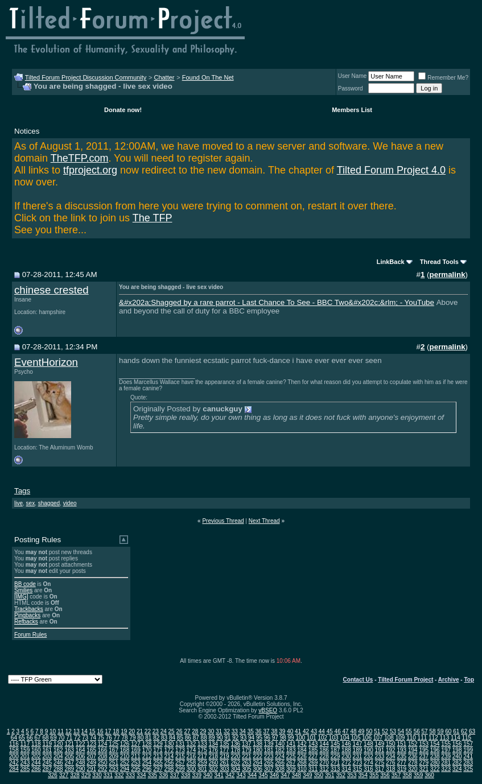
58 (432, 731)
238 (435, 756)
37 (266, 731)
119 (47, 744)
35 (251, 731)
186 (324, 750)
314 (346, 769)
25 (171, 731)
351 (330, 775)
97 (275, 738)
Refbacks (26, 621)
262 (235, 763)
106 (367, 738)
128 (147, 744)
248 (80, 763)
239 (446, 756)
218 (213, 756)
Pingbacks (27, 615)
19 (124, 731)
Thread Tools (439, 261)
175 (202, 750)
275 (380, 763)
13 (76, 731)
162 (58, 750)
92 (235, 738)
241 (468, 756)
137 (247, 744)
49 (361, 731)
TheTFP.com (80, 158)
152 (413, 744)
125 (113, 744)
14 (84, 731)
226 (302, 756)
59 (440, 731)
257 (180, 763)
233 (380, 756)
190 (368, 750)
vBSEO (267, 710)
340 (208, 775)
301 (202, 769)
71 (69, 738)
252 (125, 763)
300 (191, 769)
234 (391, 756)
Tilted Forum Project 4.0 (391, 170)
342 (230, 775)
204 (58, 756)
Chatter (164, 77)
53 (393, 731)
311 (313, 769)
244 (36, 763)
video (70, 503)
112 (433, 738)
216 (191, 756)
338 (186, 775)
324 (457, 769)
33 (235, 731)
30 (211, 731)
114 (455, 738)
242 (14, 763)
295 (136, 769)
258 (191, 763)
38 (274, 731)
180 (257, 750)
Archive (448, 679)
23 (156, 731)
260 (213, 763)
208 (103, 756)
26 (179, 731)
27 (187, 731)
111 (422, 738)
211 (136, 756)
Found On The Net (208, 77)
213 (158, 756)
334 (141, 775)
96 (267, 738)
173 (180, 750)
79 (132, 738)
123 (91, 744)
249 (91, 763)
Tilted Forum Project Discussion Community (86, 77)
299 (180, 769)
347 (285, 775)
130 (169, 744)
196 (435, 750)
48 (353, 731)
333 (130, 775)
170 (147, 750)
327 (64, 775)
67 (38, 738)
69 (53, 738)
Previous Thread (223, 521)
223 (269, 756)
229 (335, 756)
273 (357, 763)
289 (69, 769)
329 (86, 775)
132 (191, 744)
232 (368, 756)
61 (456, 731)
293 (113, 769)
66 (30, 738)
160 (36, 750)
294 (125, 769)
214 (169, 756)
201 (25, 756)
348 (297, 775)
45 (330, 731)
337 (174, 775)
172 (169, 750)
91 (227, 738)
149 (380, 744)
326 (52, 775)
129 (158, 744)
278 (413, 763)
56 (417, 731)
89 (211, 738)
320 (413, 769)
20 (132, 731)
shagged (49, 503)
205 (69, 756)
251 (113, 763)
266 (280, 763)
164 (80, 750)
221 (247, 756)
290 (80, 769)
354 (363, 775)
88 (204, 738)
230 (346, 756)
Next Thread (264, 521)
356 (385, 775)
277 (401, 763)
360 (429, 775)
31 (219, 731)
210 (125, 756)
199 (468, 750)
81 (148, 738)
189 (357, 750)
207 (91, 756)
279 (424, 763)
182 (280, 750)
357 (396, 775)
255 (158, 763)
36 (259, 731)
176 (213, 750)
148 (368, 744)
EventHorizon (46, 362)
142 (302, 744)
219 (224, 756)
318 (391, 769)
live (18, 503)
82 (156, 738)
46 (338, 731)
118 (36, 744)
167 (113, 750)
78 (125, 738)
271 (335, 763)
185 (313, 750)
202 (36, 756)
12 (68, 731)
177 (224, 750)
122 (80, 744)
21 (140, 731)
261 (224, 763)
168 (125, 750)
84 (172, 738)
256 (169, 763)
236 (413, 756)
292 (103, 769)
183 (291, 750)
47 (346, 731)
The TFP (152, 218)
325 (468, 769)
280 (435, 763)
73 (85, 738)
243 (25, 763)
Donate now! (123, 109)
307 (269, 769)
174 (191, 750)
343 (241, 775)
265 (269, 763)
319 (401, 769)
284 (14, 769)
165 (91, 750)
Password (350, 88)
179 (247, 750)
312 (324, 769)
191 (380, 750)
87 (196, 738)
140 (280, 744)
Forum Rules (30, 635)
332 (119, 775)
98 (283, 738)
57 (425, 731)
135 (224, 744)
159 (25, 750)
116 (14, 744)
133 (202, 744)
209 (113, 756)
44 (322, 731)
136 (235, 744)
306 (257, 769)
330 (97, 775)
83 (164, 738)
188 (346, 750)
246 (58, 763)
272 (346, 763)
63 (472, 731)
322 (435, 769)
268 (302, 763)
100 (300, 738)
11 (60, 731)
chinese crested (51, 290)
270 (324, 763)
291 (91, 769)
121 (69, 744)
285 (25, 769)
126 (125, 744)
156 (457, 744)
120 (58, 744)
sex (30, 503)
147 (357, 744)
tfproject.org (90, 170)
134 (213, 744)
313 (335, 769)
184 (302, 750)
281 (446, 763)
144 (324, 744)
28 (195, 731)
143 (313, 744)
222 (257, 756)
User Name (352, 76)
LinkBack (391, 261)
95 (259, 738)
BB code (25, 584)
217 (202, 756)
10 (53, 731)
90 (219, 738)
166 (103, 750)
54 (401, 731)
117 (25, 744)
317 (380, 769)
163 (69, 750)
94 (251, 738)
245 (47, 763)
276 (391, 763)
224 (280, 756)
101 (311, 738)
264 (257, 763)
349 (307, 775)
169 (136, 750)
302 (213, 769)
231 (357, 756)
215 (180, 756)
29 (203, 731)
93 (243, 738)
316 (368, 769)
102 (322, 738)
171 (158, 750)
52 (385, 731)
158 (14, 750)
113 (445, 738)
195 (424, 750)
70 (61, 738)
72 (77, 738)
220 (235, 756)
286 (36, 769)
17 (108, 731)
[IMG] (21, 596)
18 (116, 731)
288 (58, 769)
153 (424, 744)
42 (306, 731)
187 (335, 750)
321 (424, 769)
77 (117, 738)
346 (274, 775)
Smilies (23, 590)
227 (313, 756)
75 (101, 738)
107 (378, 738)
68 (45, 738)
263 (247, 763)
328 (75, 775)
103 (334, 738)
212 (147, 756)
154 (435, 744)
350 (318, 775)
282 (457, 763)
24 (163, 731)
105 (356, 738)
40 (290, 731)
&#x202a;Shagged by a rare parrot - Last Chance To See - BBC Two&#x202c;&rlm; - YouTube (276, 302)
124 (103, 744)
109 (400, 738)
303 (224, 769)
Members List (352, 109)
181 (269, 750)
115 (466, 738)
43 (314, 731)
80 (140, 738)
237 (424, 756)
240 (457, 756)
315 (357, 769)
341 (219, 775)
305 (247, 769)
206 (80, 756)
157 (468, 744)
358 (407, 775)
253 (136, 763)
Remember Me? (443, 78)
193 (401, 750)
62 (464, 731)
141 (291, 744)
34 (243, 731)
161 (47, 750)
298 (169, 769)
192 (391, 750)
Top (469, 679)
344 (252, 775)
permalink (447, 274)
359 (418, 775)
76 (109, 738)
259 (202, 763)
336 (163, 775)
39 (282, 731)
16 (100, 731)
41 (298, 731)
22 (148, 731)
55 (409, 731)
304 (235, 769)
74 (93, 738)
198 (457, 750)
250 (103, 763)
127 (136, 744)
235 (401, 756)
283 (468, 763)
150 (391, 744)
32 (227, 731)
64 (14, 738)
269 (313, 763)
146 (346, 744)
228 (324, 756)
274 (368, 763)
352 (340, 775)
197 (446, 750)
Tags (22, 490)
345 (263, 775)
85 (180, 738)
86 (188, 738)
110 (411, 738)
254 (147, 763)
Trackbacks (28, 609)
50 (369, 731)
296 (147, 769)
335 (152, 775)
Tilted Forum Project (405, 679)
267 (291, 763)
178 (235, 750)
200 (14, 756)
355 (374, 775)
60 (448, 731)
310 (302, 769)
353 (352, 775)
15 (92, 731)
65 (22, 738)
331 (108, 775)
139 (269, 744)
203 (47, 756)
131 (180, 744)
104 (344, 738)
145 (335, 744)
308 (280, 769)
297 (158, 769)
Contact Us (358, 679)
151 (401, 744)
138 (257, 744)
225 (291, 756)
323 (446, 769)
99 (291, 738)
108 (389, 738)
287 (47, 769)
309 (291, 769)
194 (413, 750)
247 (69, 763)
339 (196, 775)
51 (377, 731)
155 (446, 744)
